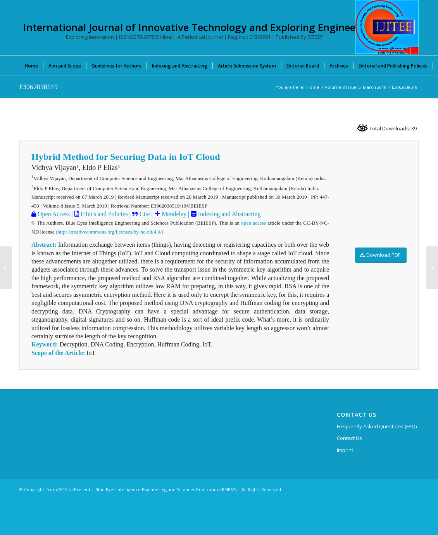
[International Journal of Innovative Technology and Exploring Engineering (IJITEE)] (387, 27)
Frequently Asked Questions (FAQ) (377, 426)
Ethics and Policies (103, 214)
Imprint (345, 450)
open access (253, 223)
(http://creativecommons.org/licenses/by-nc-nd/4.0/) (109, 232)
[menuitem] (31, 65)
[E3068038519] (432, 267)
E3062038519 (38, 87)
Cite (145, 214)
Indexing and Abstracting (229, 214)
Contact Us (349, 438)
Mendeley (173, 214)
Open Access (53, 214)
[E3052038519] (6, 267)
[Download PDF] (381, 255)
